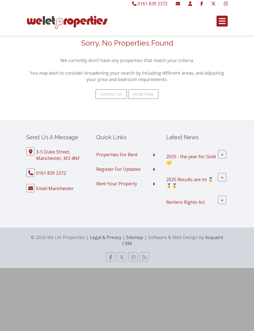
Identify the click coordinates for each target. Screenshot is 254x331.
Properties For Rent (117, 155)
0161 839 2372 (150, 4)
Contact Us (111, 94)
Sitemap (134, 237)
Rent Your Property (116, 184)
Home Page (143, 94)
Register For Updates (118, 169)
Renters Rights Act (185, 202)
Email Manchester (55, 188)
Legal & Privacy (105, 237)
